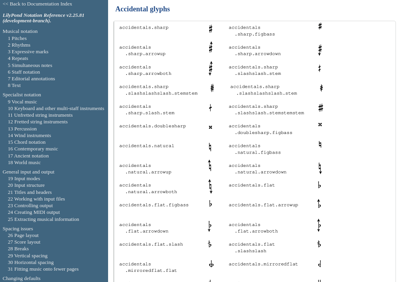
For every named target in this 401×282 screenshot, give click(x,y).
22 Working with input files (36, 199)
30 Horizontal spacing (31, 262)
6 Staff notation (24, 72)
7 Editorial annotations (31, 78)
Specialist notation (22, 95)
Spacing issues (18, 228)
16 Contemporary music (33, 149)
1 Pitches (17, 38)
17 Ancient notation (28, 156)
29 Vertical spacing (27, 255)
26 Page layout (23, 235)
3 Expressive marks (28, 51)
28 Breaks (18, 248)
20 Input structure (26, 185)
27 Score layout (24, 242)
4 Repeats (18, 58)
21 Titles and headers (30, 192)
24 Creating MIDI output (34, 212)
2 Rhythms (19, 45)
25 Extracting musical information (43, 219)
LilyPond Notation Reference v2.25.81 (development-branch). (44, 18)
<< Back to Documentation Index (37, 4)
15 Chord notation (27, 142)
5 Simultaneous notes (30, 65)
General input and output (28, 172)
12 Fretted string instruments (38, 122)
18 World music (24, 162)
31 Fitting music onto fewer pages (43, 269)
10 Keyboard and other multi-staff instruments (56, 108)
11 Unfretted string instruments (40, 115)
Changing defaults (22, 278)
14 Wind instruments (29, 135)
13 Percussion (22, 129)
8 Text (14, 85)
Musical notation (20, 31)
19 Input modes (24, 178)
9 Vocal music (22, 102)
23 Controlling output (30, 205)
